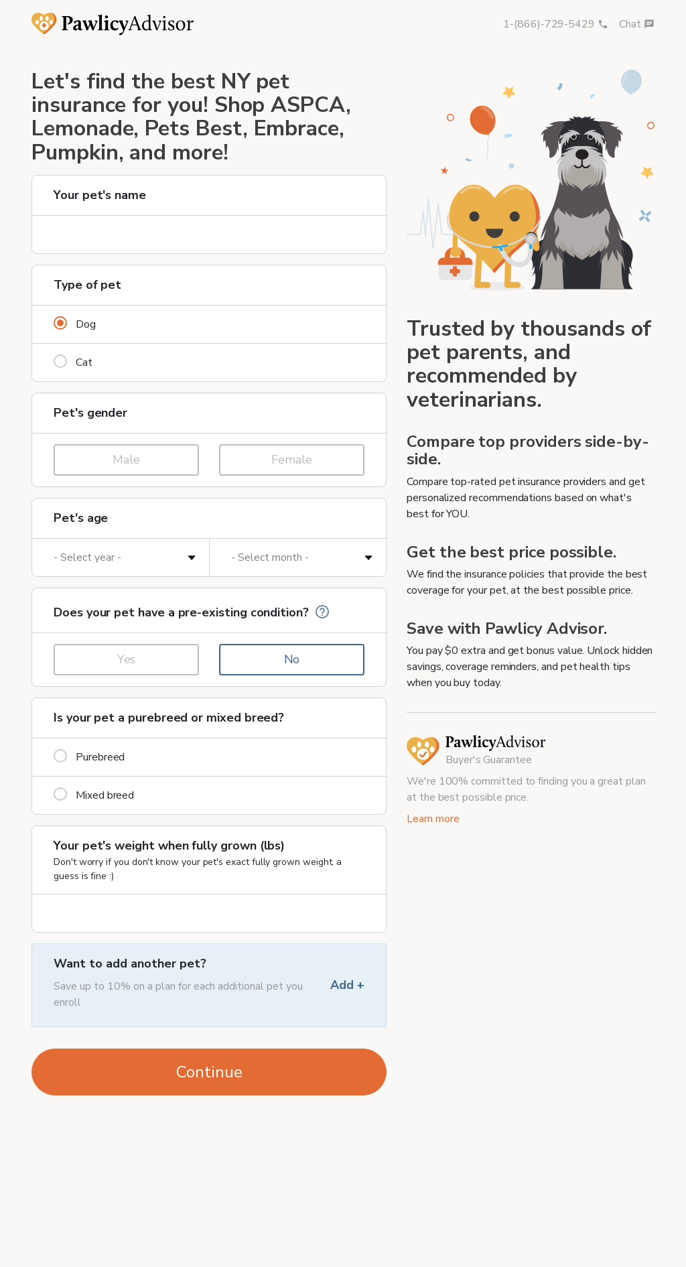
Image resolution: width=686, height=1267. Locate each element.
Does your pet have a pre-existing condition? (192, 612)
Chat (637, 24)
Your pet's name (100, 195)
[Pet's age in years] (120, 557)
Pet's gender (90, 413)
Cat (73, 362)
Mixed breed (94, 795)
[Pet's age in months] (298, 557)
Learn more (433, 818)
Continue (209, 1072)
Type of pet (87, 285)
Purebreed (89, 756)
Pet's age (81, 518)
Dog (75, 324)
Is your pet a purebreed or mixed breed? (169, 718)
